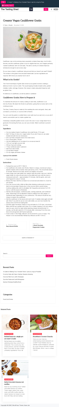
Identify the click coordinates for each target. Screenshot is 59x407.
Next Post (35, 223)
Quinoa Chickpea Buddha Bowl (12, 282)
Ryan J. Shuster (9, 25)
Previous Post (12, 224)
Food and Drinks (8, 299)
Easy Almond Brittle (12, 226)
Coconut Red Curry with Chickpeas (13, 277)
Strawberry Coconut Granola (43, 337)
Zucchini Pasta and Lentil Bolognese (13, 279)
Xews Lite (27, 405)
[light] (53, 9)
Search (5, 253)
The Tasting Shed (9, 9)
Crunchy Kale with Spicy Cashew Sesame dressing (18, 274)
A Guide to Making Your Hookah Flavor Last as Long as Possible (26, 2)
